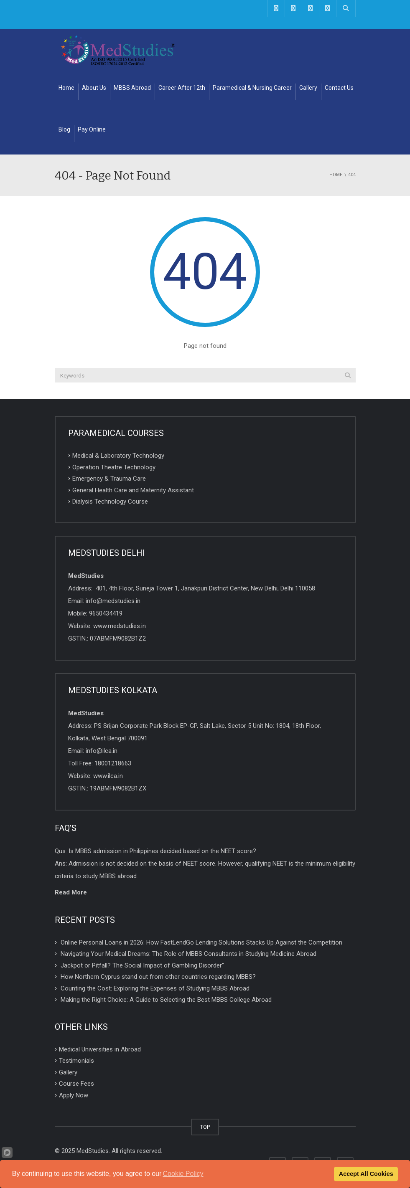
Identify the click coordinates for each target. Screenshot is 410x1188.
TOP (205, 1127)
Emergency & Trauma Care (109, 478)
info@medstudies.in (113, 601)
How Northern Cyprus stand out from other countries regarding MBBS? (158, 976)
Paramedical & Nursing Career (252, 87)
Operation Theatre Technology (113, 467)
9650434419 (105, 613)
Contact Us (339, 87)
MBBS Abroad (132, 87)
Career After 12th (181, 87)
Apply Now (73, 1095)
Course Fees (76, 1083)
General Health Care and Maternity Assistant (133, 490)
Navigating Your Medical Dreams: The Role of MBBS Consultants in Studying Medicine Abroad (188, 953)
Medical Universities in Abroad (100, 1049)
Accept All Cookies (366, 1173)
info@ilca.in (101, 751)
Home (66, 87)
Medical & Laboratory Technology (118, 455)
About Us (94, 87)
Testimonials (76, 1060)
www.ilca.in (108, 776)
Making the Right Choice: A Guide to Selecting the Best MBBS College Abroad (166, 999)
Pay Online (92, 129)
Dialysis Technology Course (110, 501)
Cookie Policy (183, 1173)
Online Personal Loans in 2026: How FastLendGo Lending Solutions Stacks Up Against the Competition (201, 942)
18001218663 (112, 763)
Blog (64, 129)
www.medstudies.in (119, 626)
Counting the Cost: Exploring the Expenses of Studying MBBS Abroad (155, 988)
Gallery (308, 87)
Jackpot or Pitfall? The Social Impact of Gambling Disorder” (142, 965)
